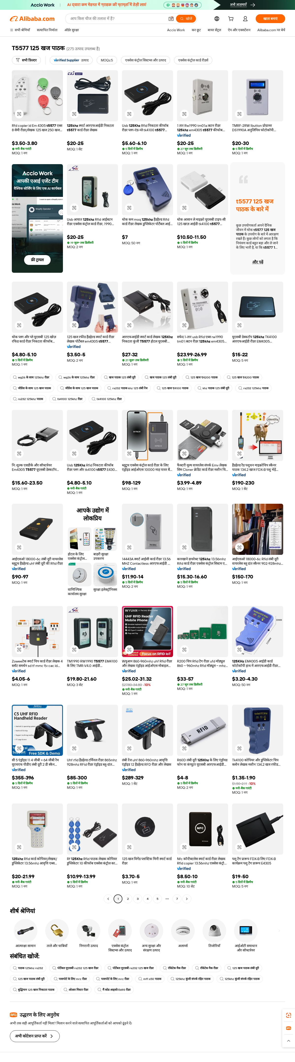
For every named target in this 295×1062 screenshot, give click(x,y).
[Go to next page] (186, 898)
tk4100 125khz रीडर (67, 399)
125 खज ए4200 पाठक (202, 377)
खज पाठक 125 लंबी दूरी (119, 377)
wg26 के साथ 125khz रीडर (31, 377)
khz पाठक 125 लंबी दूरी (213, 388)
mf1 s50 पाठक (149, 979)
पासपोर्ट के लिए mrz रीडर (70, 979)
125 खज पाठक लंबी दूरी (243, 968)
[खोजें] (186, 19)
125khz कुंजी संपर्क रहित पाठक (190, 979)
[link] (288, 1015)
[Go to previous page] (108, 898)
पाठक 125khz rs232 (28, 968)
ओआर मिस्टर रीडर (76, 990)
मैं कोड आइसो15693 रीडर (114, 990)
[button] (171, 19)
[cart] (232, 19)
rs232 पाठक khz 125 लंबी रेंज (127, 388)
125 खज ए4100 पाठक (172, 388)
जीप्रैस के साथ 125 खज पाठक (32, 388)
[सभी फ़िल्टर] (26, 60)
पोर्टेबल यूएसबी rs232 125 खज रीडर (75, 968)
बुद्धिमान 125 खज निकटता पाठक (33, 990)
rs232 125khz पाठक (253, 388)
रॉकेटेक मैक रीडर (174, 968)
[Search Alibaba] (117, 18)
